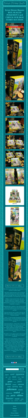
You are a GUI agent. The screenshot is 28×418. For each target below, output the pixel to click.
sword (17, 399)
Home (14, 406)
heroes (15, 382)
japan (7, 374)
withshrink (21, 384)
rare (10, 377)
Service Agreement (14, 415)
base (20, 386)
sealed (17, 392)
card (12, 374)
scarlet (8, 400)
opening (15, 386)
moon (14, 377)
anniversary (14, 379)
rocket (9, 386)
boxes (19, 377)
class (22, 393)
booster (9, 398)
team (20, 400)
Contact (15, 410)
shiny (7, 396)
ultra (9, 379)
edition (20, 395)
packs (13, 395)
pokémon (14, 384)
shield (20, 390)
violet (12, 400)
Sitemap (15, 408)
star (6, 377)
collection (9, 393)
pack (19, 381)
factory (8, 384)
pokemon (12, 389)
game (10, 381)
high (23, 377)
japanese (20, 374)
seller (22, 399)
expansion (16, 400)
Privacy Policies (14, 413)
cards (19, 379)
